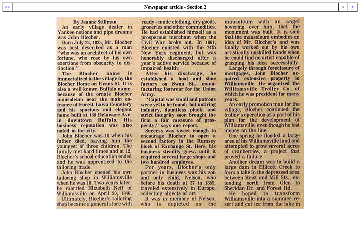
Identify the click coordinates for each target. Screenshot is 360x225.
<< (7, 7)
